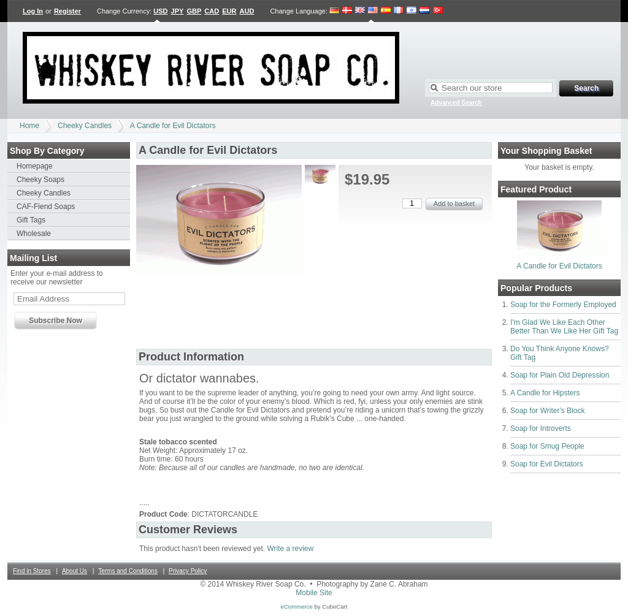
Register (67, 11)
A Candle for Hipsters (545, 393)
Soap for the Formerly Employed (563, 304)
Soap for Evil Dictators (546, 464)
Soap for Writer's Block (547, 410)
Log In (33, 11)
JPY (177, 11)
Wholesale (34, 233)
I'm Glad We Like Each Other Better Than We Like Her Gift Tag (564, 326)
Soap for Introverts (540, 428)
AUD (247, 11)
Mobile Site (314, 592)
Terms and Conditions (128, 571)
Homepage (35, 166)
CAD (211, 11)
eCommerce (297, 606)
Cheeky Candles (85, 125)
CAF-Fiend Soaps (46, 206)
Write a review (290, 548)
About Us (74, 571)
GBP (193, 11)
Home (29, 125)
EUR (229, 11)
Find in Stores (32, 571)
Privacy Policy (188, 571)
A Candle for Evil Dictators (172, 125)
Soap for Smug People (547, 446)
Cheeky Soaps (40, 179)
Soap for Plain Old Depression (559, 375)
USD (160, 11)
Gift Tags (31, 220)
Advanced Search (456, 102)
